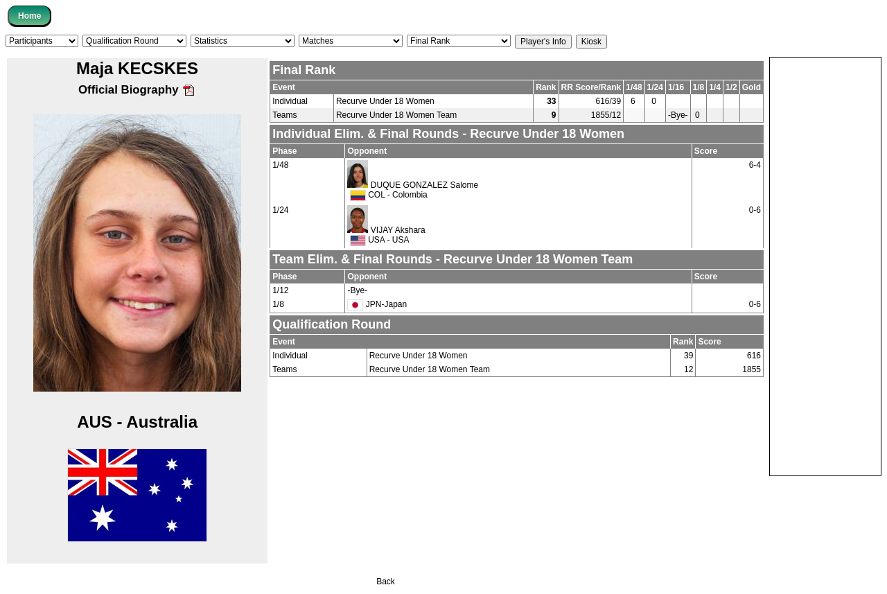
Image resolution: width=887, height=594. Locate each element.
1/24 (280, 210)
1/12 (280, 290)
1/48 (280, 165)
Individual (290, 101)
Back (385, 581)
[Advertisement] (825, 265)
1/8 (278, 304)
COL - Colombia (389, 195)
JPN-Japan (377, 304)
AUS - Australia (137, 421)
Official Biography (137, 89)
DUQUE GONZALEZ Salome (424, 185)
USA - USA (380, 240)
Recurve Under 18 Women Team (396, 115)
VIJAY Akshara (398, 230)
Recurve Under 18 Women (385, 101)
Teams (284, 115)
